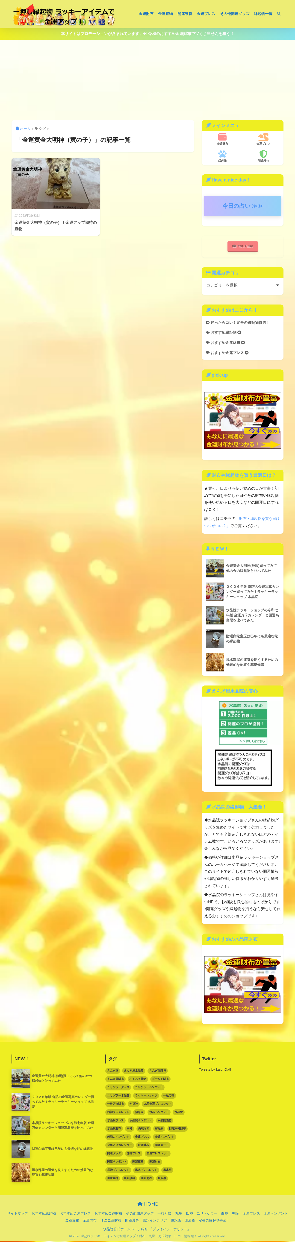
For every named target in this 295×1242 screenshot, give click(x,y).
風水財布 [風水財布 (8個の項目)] (146, 1179)
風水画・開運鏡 (183, 1221)
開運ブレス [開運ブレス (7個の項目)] (134, 1154)
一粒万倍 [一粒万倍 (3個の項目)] (168, 1096)
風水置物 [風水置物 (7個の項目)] (112, 1179)
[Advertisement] (147, 80)
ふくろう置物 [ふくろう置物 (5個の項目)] (138, 1080)
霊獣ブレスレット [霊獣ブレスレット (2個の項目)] (118, 1171)
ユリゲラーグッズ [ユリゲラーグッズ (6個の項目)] (118, 1088)
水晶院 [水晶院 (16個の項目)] (178, 1113)
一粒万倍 (164, 1214)
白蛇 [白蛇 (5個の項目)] (129, 1129)
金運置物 (165, 14)
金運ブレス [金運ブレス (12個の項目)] (142, 1137)
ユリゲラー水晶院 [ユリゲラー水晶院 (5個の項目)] (118, 1096)
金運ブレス (206, 14)
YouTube (242, 246)
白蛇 (224, 1214)
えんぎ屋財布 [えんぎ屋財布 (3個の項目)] (115, 1080)
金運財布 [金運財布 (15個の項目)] (143, 1146)
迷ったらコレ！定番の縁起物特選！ (240, 323)
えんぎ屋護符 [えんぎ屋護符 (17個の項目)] (157, 1071)
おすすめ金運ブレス (228, 354)
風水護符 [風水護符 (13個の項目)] (129, 1179)
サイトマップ (17, 1214)
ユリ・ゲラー (207, 1214)
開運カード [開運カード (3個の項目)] (162, 1146)
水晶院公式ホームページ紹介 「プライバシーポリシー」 (146, 1230)
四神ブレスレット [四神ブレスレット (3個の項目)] (118, 1113)
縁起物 (222, 156)
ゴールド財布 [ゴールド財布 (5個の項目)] (160, 1080)
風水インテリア (155, 1221)
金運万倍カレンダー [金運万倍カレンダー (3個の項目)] (119, 1146)
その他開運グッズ (234, 14)
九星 (178, 1214)
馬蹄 (235, 1214)
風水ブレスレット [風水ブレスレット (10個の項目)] (146, 1171)
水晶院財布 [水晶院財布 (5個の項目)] (114, 1129)
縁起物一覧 (263, 14)
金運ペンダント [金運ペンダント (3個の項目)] (164, 1137)
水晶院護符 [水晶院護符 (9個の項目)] (164, 1121)
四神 (189, 1214)
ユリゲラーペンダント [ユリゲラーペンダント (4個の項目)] (149, 1088)
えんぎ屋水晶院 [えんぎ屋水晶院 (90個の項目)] (133, 1071)
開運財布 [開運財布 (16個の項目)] (154, 1162)
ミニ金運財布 (110, 1221)
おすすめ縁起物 (224, 333)
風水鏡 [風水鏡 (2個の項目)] (162, 1179)
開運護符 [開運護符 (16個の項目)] (137, 1162)
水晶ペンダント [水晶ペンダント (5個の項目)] (159, 1113)
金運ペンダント (276, 1214)
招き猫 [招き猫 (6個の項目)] (139, 1113)
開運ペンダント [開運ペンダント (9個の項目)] (117, 1162)
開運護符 (184, 14)
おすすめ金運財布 (226, 343)
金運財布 (146, 14)
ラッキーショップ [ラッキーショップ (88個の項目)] (146, 1096)
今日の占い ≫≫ (242, 206)
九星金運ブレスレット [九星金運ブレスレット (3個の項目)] (157, 1105)
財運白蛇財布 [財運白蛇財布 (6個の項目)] (177, 1129)
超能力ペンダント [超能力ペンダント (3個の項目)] (118, 1137)
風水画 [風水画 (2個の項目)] (167, 1171)
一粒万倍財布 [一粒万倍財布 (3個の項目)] (115, 1105)
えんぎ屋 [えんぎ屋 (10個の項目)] (112, 1071)
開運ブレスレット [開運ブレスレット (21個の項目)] (158, 1154)
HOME (147, 1205)
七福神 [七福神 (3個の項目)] (134, 1105)
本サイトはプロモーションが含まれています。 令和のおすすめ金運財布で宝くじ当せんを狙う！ (147, 34)
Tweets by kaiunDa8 (215, 1070)
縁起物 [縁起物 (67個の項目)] (159, 1129)
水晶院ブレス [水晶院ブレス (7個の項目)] (115, 1121)
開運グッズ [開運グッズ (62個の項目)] (114, 1154)
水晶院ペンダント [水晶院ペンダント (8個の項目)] (141, 1121)
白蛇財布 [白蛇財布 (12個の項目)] (143, 1129)
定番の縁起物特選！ (214, 1221)
